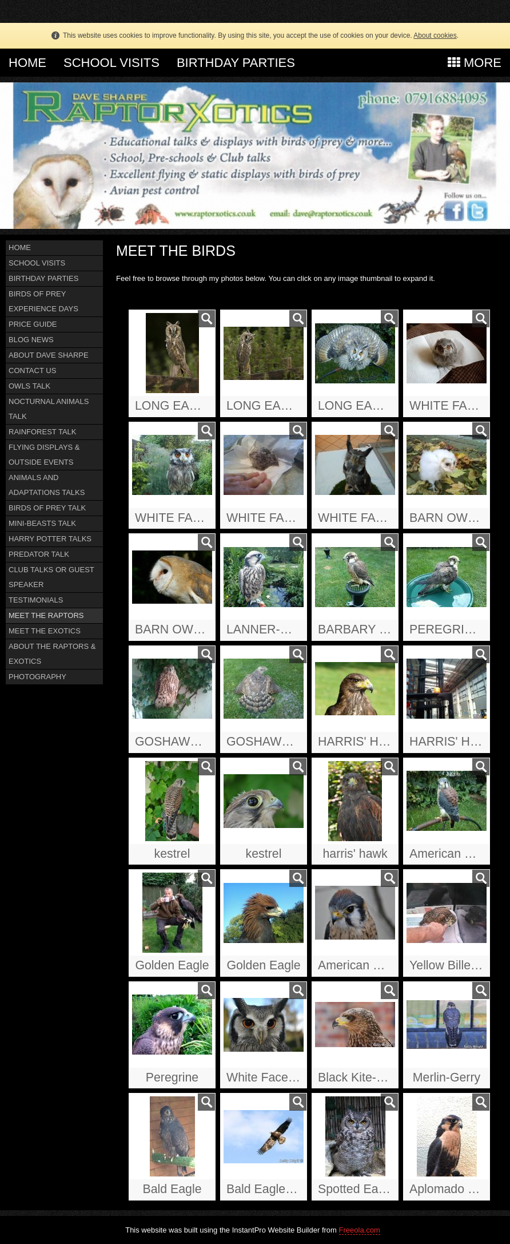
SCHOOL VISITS (111, 63)
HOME (27, 63)
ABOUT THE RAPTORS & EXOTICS (52, 653)
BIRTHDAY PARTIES (236, 63)
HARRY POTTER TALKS (50, 538)
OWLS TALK (29, 386)
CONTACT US (32, 370)
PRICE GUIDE (33, 324)
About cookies (434, 35)
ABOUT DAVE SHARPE (49, 355)
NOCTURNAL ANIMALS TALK (49, 409)
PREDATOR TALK (39, 554)
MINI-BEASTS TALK (42, 523)
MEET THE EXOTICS (45, 631)
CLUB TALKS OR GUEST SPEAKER (51, 577)
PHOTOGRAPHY (37, 676)
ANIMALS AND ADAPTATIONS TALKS (47, 485)
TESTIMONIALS (36, 600)
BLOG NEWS (31, 339)
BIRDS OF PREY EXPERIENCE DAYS (43, 301)
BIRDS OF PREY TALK (47, 508)
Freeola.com (359, 1230)
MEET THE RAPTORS (46, 615)
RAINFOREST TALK (42, 431)
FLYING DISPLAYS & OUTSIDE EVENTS (44, 454)
